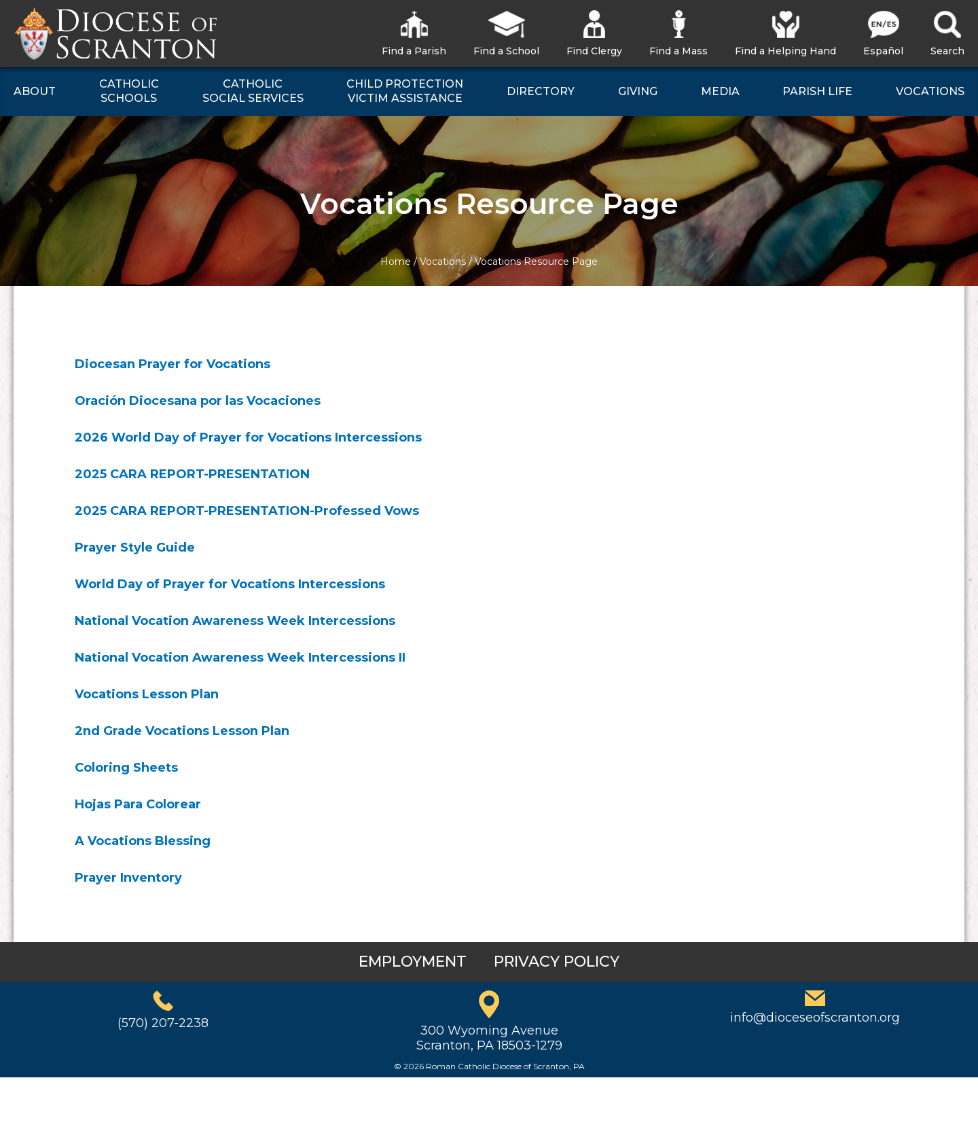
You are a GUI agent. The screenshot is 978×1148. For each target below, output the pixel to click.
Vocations (443, 261)
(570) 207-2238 (163, 1023)
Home (395, 261)
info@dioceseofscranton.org (815, 1017)
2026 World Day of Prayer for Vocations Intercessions (248, 437)
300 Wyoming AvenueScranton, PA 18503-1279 (489, 1038)
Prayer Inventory (128, 877)
